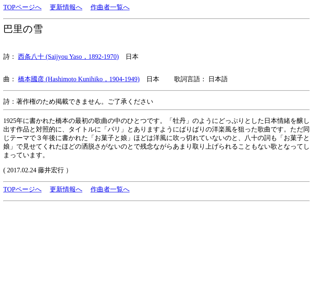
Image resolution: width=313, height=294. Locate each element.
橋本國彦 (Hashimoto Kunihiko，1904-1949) (79, 79)
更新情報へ (66, 7)
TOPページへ (22, 7)
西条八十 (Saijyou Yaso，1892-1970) (68, 56)
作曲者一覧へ (110, 7)
